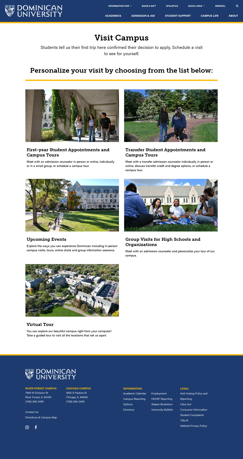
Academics (113, 16)
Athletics (172, 5)
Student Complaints (192, 415)
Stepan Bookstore (161, 404)
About (233, 16)
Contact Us (31, 412)
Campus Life (210, 16)
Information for (118, 5)
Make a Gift (149, 5)
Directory (128, 409)
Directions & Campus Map (41, 417)
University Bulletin (162, 409)
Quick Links (195, 5)
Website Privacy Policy (193, 426)
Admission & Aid (143, 16)
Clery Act (185, 404)
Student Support (178, 16)
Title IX (184, 420)
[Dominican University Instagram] (29, 428)
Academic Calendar (134, 393)
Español (220, 5)
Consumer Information (193, 409)
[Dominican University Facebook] (38, 428)
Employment (159, 393)
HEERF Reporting (161, 399)
